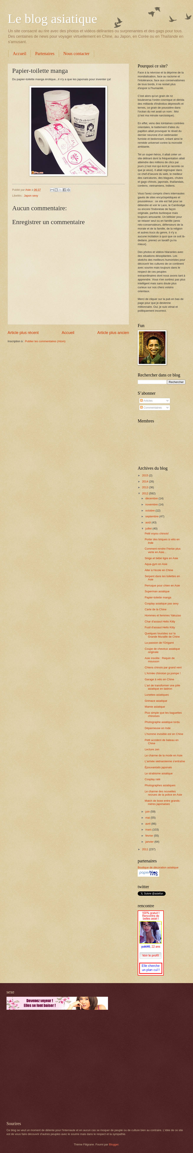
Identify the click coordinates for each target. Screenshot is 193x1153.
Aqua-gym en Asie (156, 564)
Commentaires (151, 407)
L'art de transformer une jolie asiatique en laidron (162, 687)
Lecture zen (152, 749)
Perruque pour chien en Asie (162, 585)
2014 (145, 481)
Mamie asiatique (155, 706)
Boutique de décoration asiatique (158, 867)
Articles (146, 400)
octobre (150, 510)
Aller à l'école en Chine (159, 570)
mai (147, 817)
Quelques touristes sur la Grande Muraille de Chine (162, 635)
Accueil (19, 53)
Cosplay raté (152, 779)
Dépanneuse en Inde (158, 728)
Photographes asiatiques (160, 785)
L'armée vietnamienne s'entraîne (165, 761)
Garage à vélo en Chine (159, 679)
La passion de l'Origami (159, 642)
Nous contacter (76, 53)
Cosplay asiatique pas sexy (161, 603)
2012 (145, 493)
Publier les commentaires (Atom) (45, 341)
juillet (148, 528)
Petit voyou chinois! (157, 533)
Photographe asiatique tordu (162, 722)
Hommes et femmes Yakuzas (163, 615)
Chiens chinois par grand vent (163, 667)
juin (147, 811)
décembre (152, 498)
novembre (152, 504)
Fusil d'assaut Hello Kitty (160, 627)
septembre (152, 516)
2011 (145, 849)
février (149, 835)
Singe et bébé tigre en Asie (161, 558)
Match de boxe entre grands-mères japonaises (162, 802)
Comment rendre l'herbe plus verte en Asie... (163, 550)
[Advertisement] (48, 1065)
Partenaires (44, 53)
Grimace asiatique (156, 700)
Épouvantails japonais (158, 767)
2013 (145, 487)
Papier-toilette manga (158, 597)
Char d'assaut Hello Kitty (160, 621)
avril (148, 823)
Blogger (114, 1144)
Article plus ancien (113, 333)
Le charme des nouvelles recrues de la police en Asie (163, 793)
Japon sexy (31, 195)
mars (148, 829)
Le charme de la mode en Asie (163, 755)
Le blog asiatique (52, 18)
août (148, 522)
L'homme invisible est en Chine (164, 734)
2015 (145, 475)
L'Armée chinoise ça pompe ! (163, 673)
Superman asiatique (157, 591)
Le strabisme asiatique (159, 773)
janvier (149, 841)
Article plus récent (23, 333)
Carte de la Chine (155, 609)
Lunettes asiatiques (157, 694)
